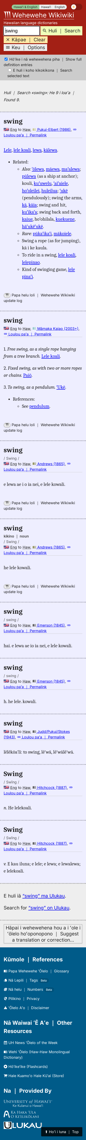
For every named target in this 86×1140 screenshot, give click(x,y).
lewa (37, 150)
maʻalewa (71, 169)
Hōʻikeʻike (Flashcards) (26, 1066)
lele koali (22, 150)
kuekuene (65, 219)
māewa (52, 169)
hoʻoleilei (31, 190)
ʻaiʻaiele (61, 183)
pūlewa (29, 176)
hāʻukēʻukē (32, 226)
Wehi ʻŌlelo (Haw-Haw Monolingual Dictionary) (37, 1055)
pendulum (39, 406)
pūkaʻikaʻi (42, 233)
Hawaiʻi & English (26, 7)
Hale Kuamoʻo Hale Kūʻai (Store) (34, 1075)
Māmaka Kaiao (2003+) (55, 328)
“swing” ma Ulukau (43, 896)
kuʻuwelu (43, 183)
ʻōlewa (38, 169)
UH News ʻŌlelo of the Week (31, 1042)
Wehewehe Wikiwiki (39, 15)
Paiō (27, 375)
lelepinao (31, 262)
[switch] (76, 7)
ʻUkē (60, 387)
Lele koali (50, 356)
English (60, 7)
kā (24, 205)
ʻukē (64, 190)
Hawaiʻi (46, 7)
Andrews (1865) (48, 464)
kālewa (50, 150)
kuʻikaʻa (29, 212)
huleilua (49, 190)
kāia (33, 205)
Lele (7, 150)
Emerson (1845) (48, 625)
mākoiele (62, 233)
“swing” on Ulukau (48, 908)
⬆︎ (62, 1131)
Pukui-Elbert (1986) (51, 129)
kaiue (27, 219)
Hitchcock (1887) (49, 787)
